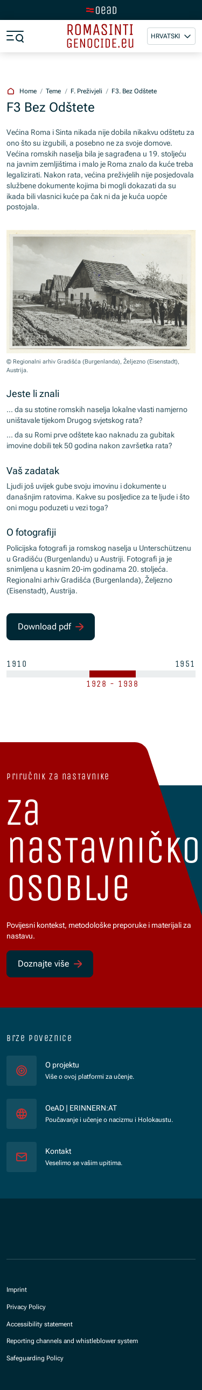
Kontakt (58, 1151)
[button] (171, 36)
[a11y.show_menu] (15, 36)
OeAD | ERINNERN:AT (109, 1107)
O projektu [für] (62, 1064)
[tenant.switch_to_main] (101, 10)
